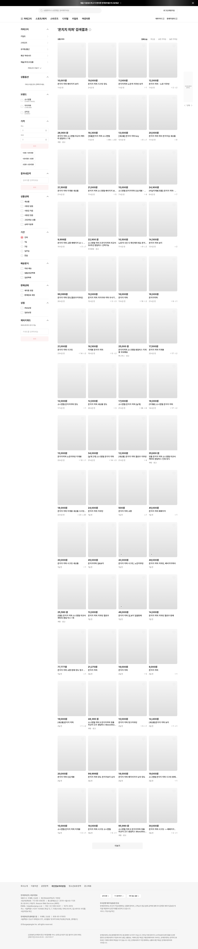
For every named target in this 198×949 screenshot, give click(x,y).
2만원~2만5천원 (28, 165)
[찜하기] (82, 46)
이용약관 (34, 886)
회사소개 (24, 886)
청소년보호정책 (75, 886)
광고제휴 (87, 886)
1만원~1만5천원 (28, 153)
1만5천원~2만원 (28, 159)
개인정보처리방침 (58, 886)
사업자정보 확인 (26, 911)
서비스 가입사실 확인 (107, 911)
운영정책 (44, 886)
